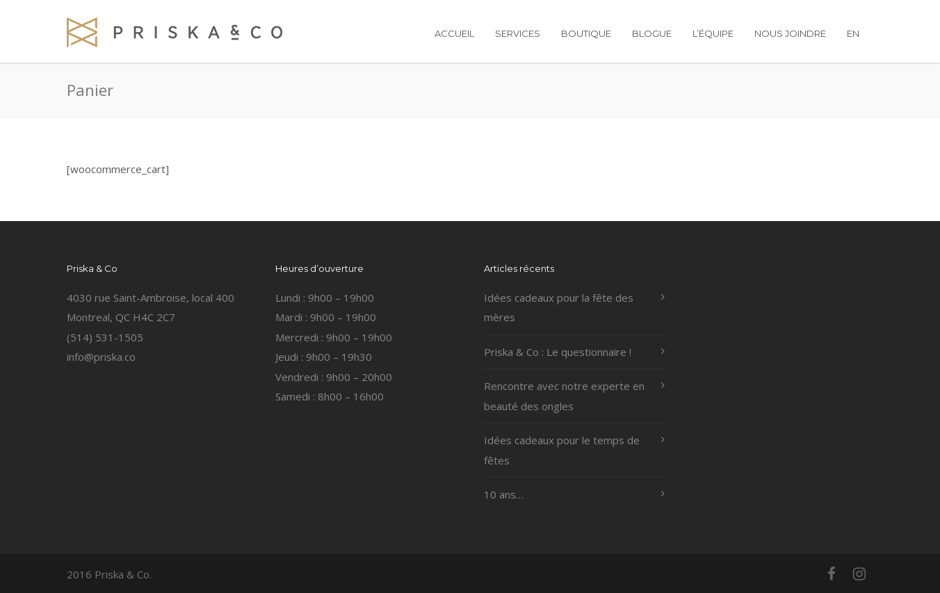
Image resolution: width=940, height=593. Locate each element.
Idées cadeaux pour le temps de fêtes (562, 450)
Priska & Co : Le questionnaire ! (557, 352)
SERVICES (517, 33)
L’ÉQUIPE (713, 33)
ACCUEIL (454, 33)
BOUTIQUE (586, 33)
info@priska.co (101, 357)
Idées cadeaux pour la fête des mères (558, 308)
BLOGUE (652, 33)
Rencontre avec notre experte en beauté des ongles (564, 396)
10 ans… (504, 494)
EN (853, 33)
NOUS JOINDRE (790, 33)
